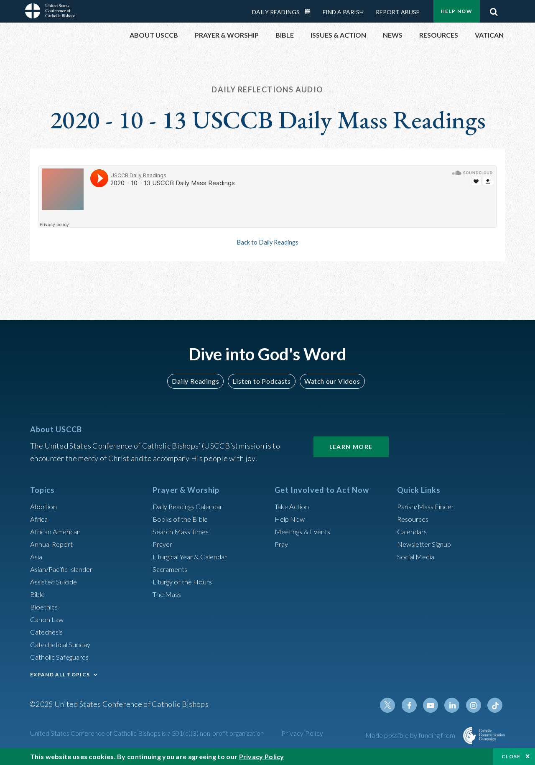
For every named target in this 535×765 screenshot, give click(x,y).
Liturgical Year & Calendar (195, 556)
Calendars (414, 531)
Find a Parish (343, 11)
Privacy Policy (302, 733)
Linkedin (455, 705)
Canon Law (47, 619)
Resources (414, 518)
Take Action (293, 506)
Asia (37, 556)
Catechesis (48, 631)
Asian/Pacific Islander (64, 569)
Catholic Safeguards (62, 656)
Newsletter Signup (427, 543)
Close (511, 756)
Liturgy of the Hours (185, 581)
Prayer (164, 543)
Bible (39, 594)
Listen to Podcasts (261, 381)
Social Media (418, 556)
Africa (40, 518)
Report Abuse (398, 11)
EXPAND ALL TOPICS (60, 674)
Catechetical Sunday (63, 644)
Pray (282, 543)
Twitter (395, 705)
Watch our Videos (328, 381)
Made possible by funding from (411, 735)
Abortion (44, 506)
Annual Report (53, 543)
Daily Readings (276, 11)
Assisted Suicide (56, 581)
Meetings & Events (306, 531)
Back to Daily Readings (267, 242)
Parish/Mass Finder (428, 506)
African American (57, 531)
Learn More (351, 446)
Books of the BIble (182, 518)
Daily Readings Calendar (310, 12)
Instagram (475, 705)
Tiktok (495, 705)
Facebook (415, 705)
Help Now (456, 11)
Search (493, 9)
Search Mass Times (183, 531)
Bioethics (45, 606)
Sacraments (171, 569)
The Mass (168, 594)
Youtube (435, 705)
